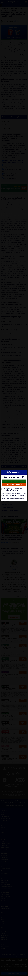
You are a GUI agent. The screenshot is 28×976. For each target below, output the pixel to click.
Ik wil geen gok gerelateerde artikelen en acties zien (11, 489)
